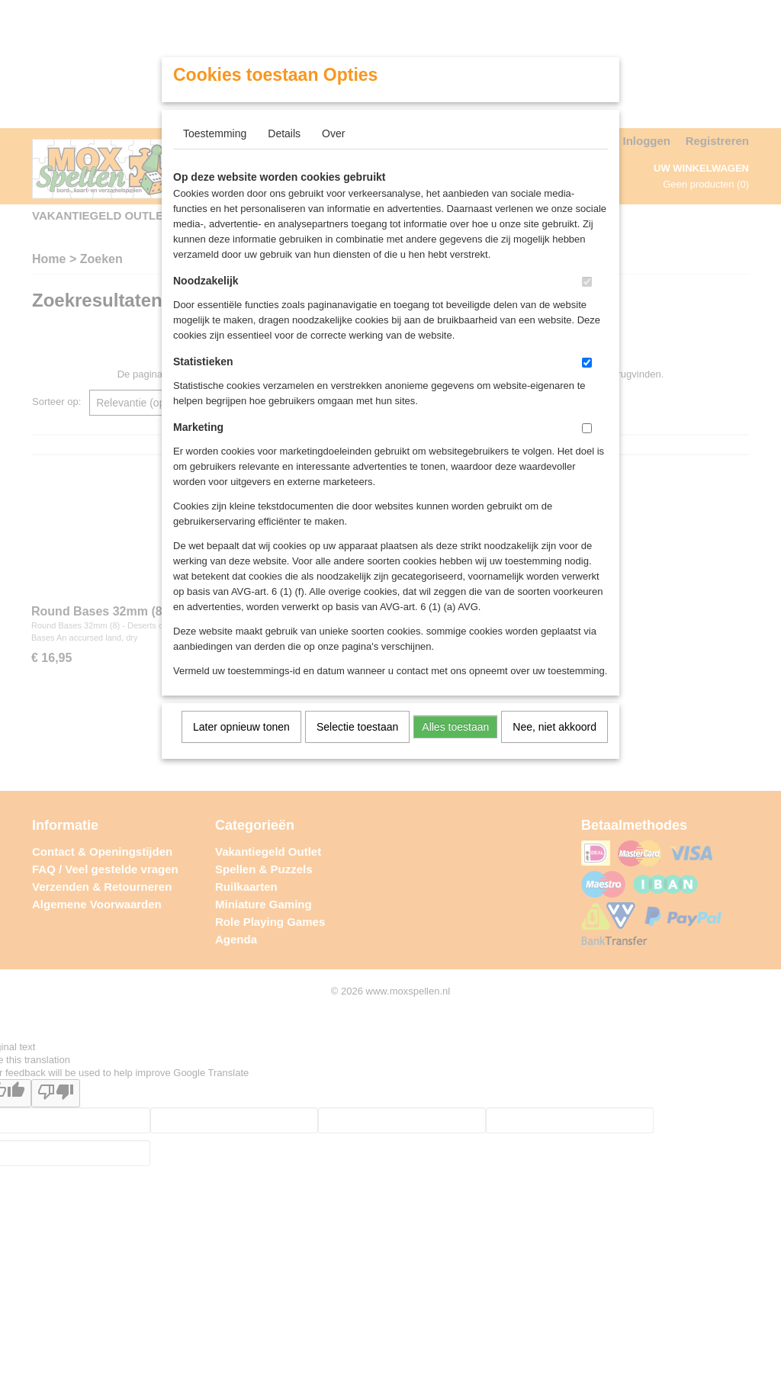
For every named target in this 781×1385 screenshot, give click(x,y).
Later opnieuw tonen (241, 727)
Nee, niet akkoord (554, 727)
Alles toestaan (455, 727)
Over (333, 133)
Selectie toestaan (357, 727)
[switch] (587, 282)
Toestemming (214, 133)
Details (284, 133)
